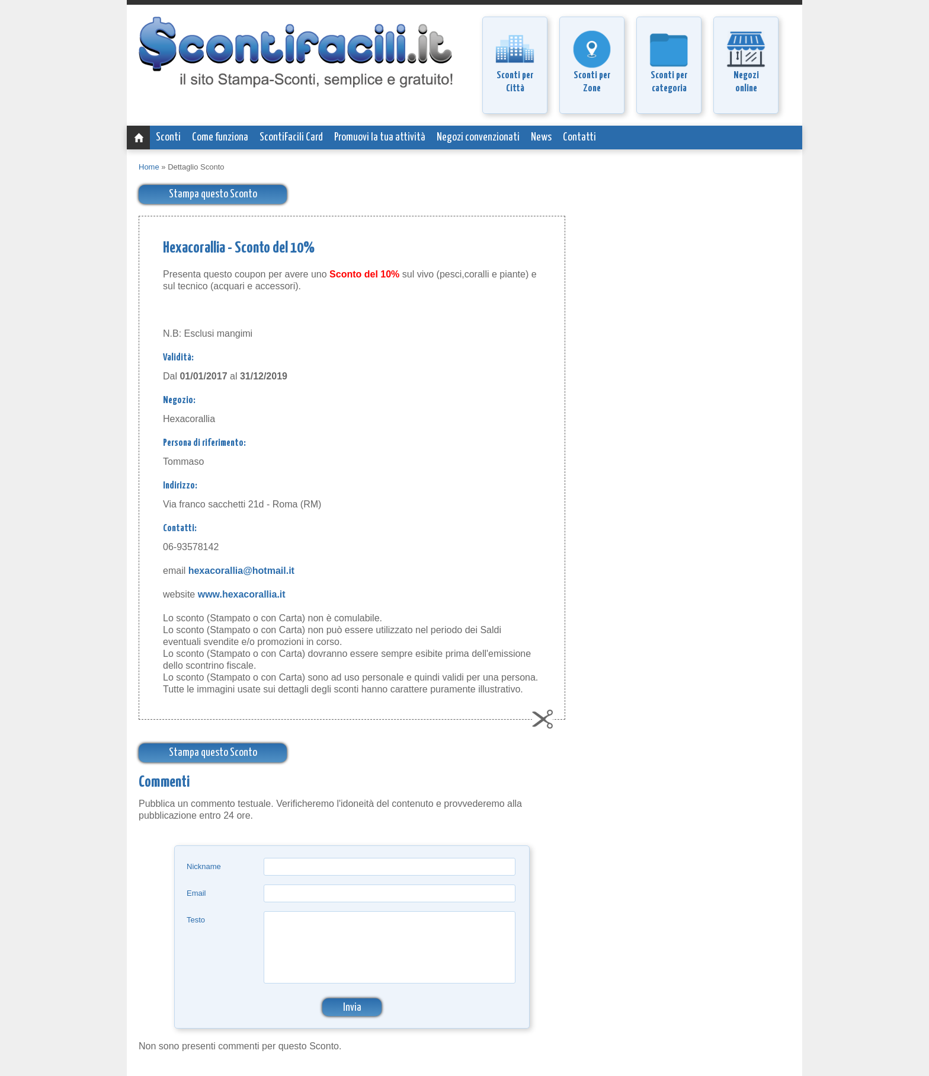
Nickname (204, 866)
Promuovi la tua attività (379, 137)
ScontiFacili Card (291, 137)
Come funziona (220, 137)
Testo (196, 919)
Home (149, 166)
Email (196, 893)
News (541, 137)
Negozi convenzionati (478, 137)
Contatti (579, 137)
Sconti (168, 137)
